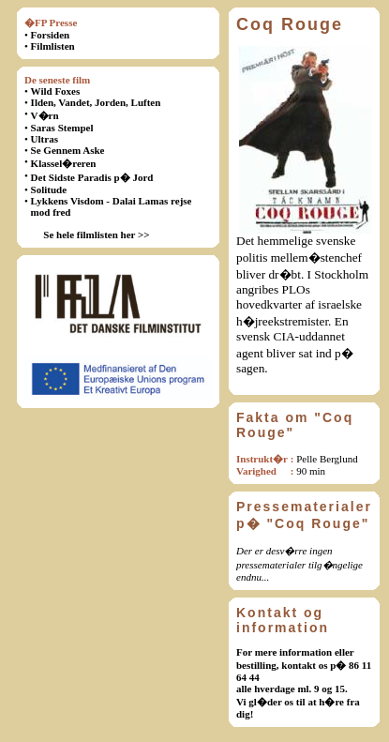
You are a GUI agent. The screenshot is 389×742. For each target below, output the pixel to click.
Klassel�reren (64, 163)
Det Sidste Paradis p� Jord (92, 177)
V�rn (45, 115)
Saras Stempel (62, 127)
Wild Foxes (56, 91)
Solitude (49, 189)
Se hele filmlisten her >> (96, 234)
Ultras (44, 138)
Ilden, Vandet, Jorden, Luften (96, 102)
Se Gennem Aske (68, 150)
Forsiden (50, 34)
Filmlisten (53, 46)
